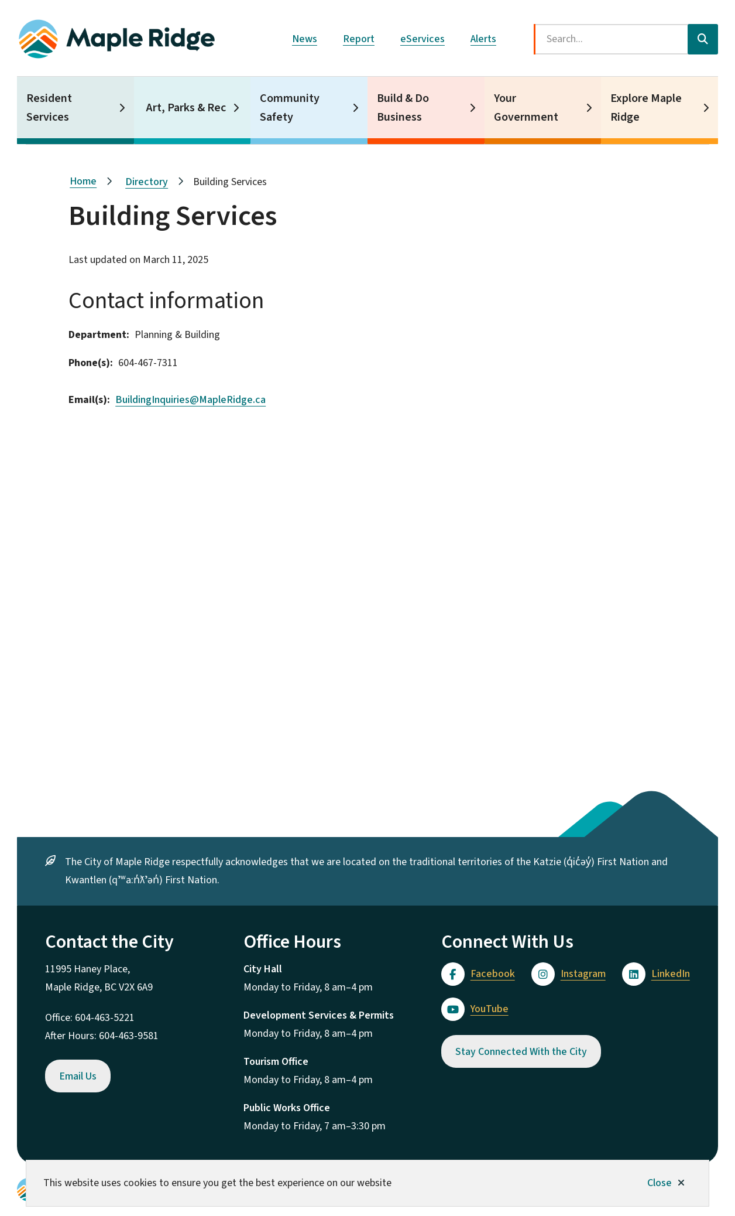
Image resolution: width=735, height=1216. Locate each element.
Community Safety (290, 107)
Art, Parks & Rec (186, 108)
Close (659, 1183)
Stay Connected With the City (521, 1051)
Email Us (78, 1076)
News (304, 39)
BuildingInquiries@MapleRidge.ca (190, 399)
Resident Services (49, 107)
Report (359, 39)
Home (83, 181)
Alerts (483, 39)
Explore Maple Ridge (646, 107)
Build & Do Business (403, 107)
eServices (422, 39)
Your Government (526, 107)
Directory (146, 182)
